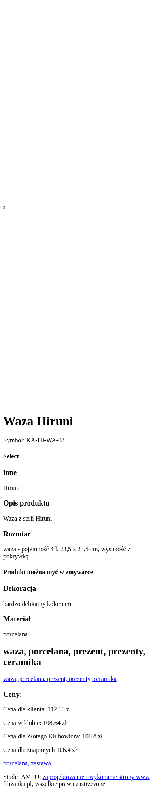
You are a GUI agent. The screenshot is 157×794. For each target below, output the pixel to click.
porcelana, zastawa (27, 763)
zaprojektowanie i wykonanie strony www (96, 776)
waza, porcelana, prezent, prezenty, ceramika (60, 678)
